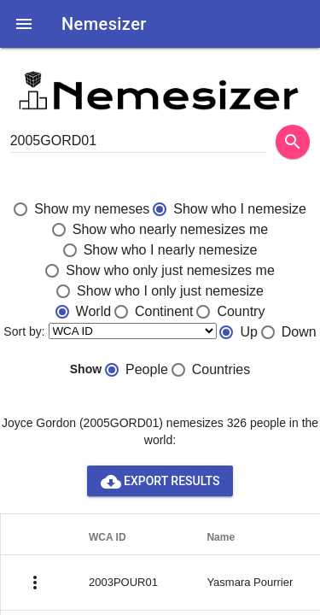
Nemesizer (104, 24)
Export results (160, 481)
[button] (23, 23)
